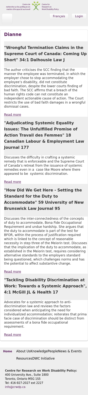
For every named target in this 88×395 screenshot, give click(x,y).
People (53, 351)
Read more (12, 115)
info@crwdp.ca (15, 387)
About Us (23, 351)
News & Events (70, 351)
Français (59, 16)
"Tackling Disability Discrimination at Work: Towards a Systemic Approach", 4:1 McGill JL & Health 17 (45, 286)
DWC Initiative (43, 358)
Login (79, 16)
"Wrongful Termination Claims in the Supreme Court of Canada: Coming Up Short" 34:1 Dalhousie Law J (45, 53)
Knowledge (39, 351)
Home (7, 351)
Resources (24, 358)
